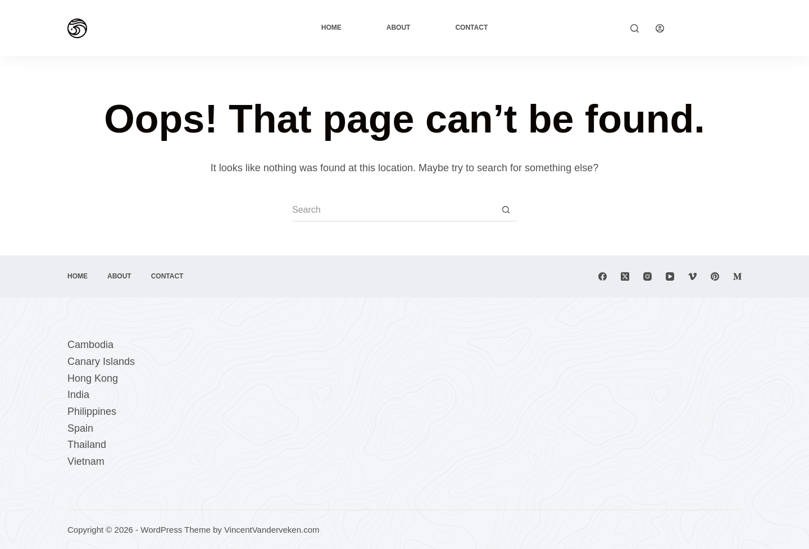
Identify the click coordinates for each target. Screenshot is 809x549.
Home (331, 27)
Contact (471, 27)
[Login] (660, 28)
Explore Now (711, 28)
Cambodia (90, 344)
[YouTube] (670, 276)
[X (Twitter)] (625, 276)
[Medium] (737, 276)
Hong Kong (92, 378)
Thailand (86, 444)
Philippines (91, 411)
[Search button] (505, 210)
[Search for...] (393, 210)
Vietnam (85, 461)
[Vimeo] (692, 276)
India (78, 394)
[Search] (634, 28)
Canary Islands (101, 361)
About (399, 27)
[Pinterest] (715, 276)
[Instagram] (647, 276)
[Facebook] (602, 276)
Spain (80, 428)
